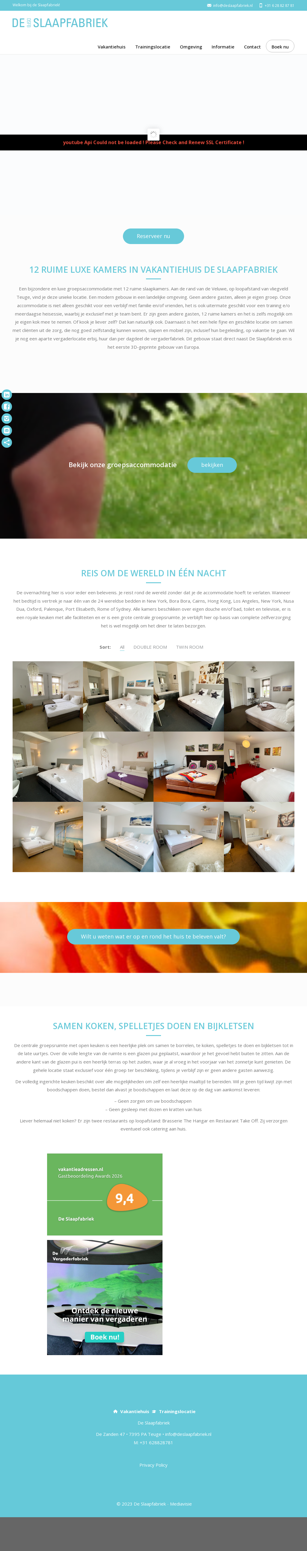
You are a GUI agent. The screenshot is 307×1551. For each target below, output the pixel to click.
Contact (252, 47)
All (122, 681)
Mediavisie (181, 1538)
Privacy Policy (153, 1499)
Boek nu (280, 47)
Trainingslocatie (152, 47)
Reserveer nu (153, 269)
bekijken (212, 498)
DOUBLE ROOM (150, 681)
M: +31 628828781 (153, 1476)
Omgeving (191, 47)
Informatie (223, 47)
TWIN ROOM (189, 681)
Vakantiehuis (112, 47)
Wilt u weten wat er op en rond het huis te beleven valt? (153, 970)
